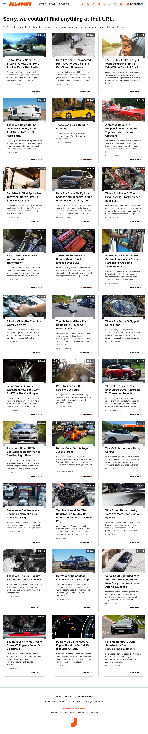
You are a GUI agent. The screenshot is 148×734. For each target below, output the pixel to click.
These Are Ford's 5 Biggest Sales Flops (122, 323)
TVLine (64, 712)
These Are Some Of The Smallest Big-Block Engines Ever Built (122, 197)
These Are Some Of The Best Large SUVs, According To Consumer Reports (122, 389)
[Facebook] (83, 4)
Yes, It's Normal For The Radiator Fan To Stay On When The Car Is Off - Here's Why (74, 516)
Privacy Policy (85, 697)
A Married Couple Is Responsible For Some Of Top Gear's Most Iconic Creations (121, 130)
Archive (69, 697)
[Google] (115, 4)
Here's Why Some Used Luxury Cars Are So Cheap (72, 577)
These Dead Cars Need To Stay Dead (72, 126)
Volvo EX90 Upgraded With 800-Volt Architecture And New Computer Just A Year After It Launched (122, 581)
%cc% (42, 35)
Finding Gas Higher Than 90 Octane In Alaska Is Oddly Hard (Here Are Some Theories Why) (122, 261)
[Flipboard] (94, 4)
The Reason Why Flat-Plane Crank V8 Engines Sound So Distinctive (24, 645)
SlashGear (94, 712)
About (57, 697)
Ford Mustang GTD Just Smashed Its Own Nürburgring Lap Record (120, 645)
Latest (42, 4)
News (52, 4)
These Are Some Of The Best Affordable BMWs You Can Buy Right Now (24, 452)
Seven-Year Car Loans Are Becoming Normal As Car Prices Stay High (23, 514)
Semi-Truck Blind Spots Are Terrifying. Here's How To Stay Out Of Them (24, 197)
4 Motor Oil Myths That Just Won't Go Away (24, 323)
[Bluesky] (88, 4)
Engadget (53, 712)
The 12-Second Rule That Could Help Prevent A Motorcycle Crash (72, 325)
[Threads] (104, 4)
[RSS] (121, 4)
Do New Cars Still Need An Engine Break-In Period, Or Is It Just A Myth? (72, 645)
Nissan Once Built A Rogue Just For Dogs (72, 450)
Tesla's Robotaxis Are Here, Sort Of (122, 450)
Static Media (58, 701)
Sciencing (81, 712)
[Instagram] (110, 4)
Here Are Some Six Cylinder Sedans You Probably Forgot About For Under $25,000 (74, 197)
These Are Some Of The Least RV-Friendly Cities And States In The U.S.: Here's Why (22, 130)
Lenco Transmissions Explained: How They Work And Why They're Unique (23, 389)
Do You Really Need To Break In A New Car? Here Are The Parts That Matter (23, 63)
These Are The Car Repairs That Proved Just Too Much (24, 577)
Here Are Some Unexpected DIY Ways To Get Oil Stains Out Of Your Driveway (73, 63)
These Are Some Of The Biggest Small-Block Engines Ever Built (71, 259)
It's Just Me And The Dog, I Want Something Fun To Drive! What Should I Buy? (122, 64)
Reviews (64, 4)
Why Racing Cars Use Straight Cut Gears (69, 387)
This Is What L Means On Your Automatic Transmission (22, 259)
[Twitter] (99, 4)
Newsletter (135, 4)
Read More (35, 91)
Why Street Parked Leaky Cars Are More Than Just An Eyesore (123, 514)
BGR (72, 712)
